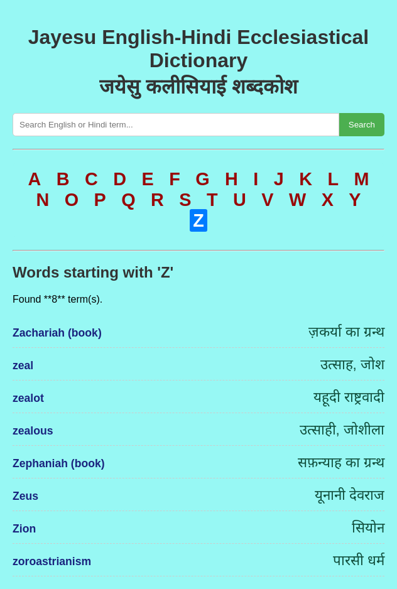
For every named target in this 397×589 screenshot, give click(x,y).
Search (362, 124)
